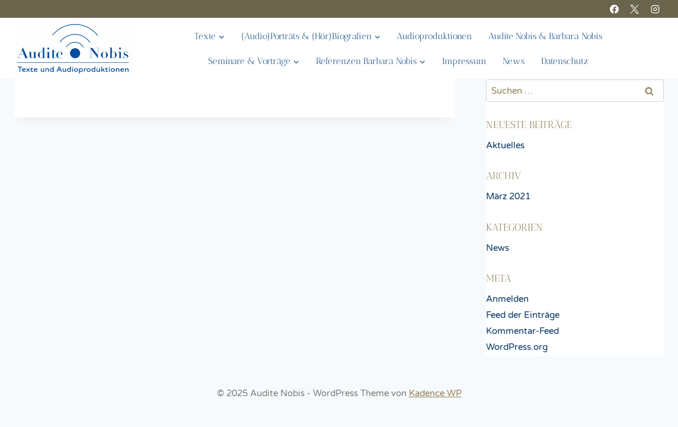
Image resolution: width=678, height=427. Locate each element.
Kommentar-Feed (522, 331)
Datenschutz (565, 61)
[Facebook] (614, 9)
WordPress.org (517, 347)
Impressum (464, 61)
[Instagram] (655, 9)
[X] (635, 9)
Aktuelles (505, 145)
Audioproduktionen (434, 36)
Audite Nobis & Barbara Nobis (545, 36)
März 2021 (508, 196)
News (514, 61)
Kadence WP (435, 393)
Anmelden (507, 299)
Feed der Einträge (522, 315)
